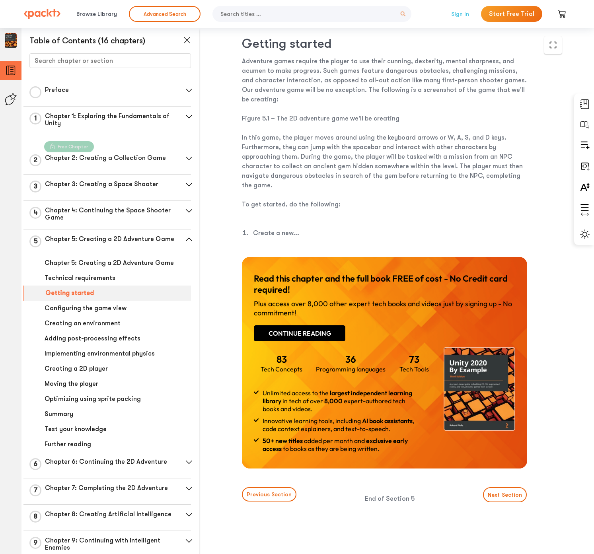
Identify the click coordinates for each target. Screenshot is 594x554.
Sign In (460, 14)
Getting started (69, 293)
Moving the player (71, 383)
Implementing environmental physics (100, 353)
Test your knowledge (76, 429)
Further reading (68, 444)
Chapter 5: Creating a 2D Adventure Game (109, 262)
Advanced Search (165, 14)
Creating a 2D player (76, 368)
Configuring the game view (86, 308)
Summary (59, 414)
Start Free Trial (511, 13)
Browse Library (96, 14)
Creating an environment (83, 323)
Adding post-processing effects (92, 338)
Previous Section (269, 494)
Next (505, 494)
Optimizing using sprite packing (93, 398)
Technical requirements (80, 278)
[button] (189, 90)
